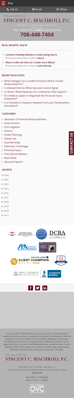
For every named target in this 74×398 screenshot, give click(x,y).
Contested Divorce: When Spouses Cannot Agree (31, 88)
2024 (5, 184)
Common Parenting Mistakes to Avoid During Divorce (31, 54)
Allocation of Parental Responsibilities (25, 119)
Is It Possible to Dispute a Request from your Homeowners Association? (37, 104)
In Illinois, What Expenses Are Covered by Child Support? (35, 91)
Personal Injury (12, 150)
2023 (5, 188)
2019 (5, 206)
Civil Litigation (12, 127)
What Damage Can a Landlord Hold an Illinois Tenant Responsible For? (33, 82)
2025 (5, 179)
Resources (31, 377)
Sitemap (45, 380)
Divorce (40, 58)
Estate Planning (44, 65)
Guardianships (12, 142)
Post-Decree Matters (15, 154)
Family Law (10, 138)
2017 (5, 215)
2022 (5, 193)
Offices (61, 9)
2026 (5, 175)
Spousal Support (13, 161)
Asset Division (12, 123)
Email (37, 9)
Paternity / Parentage (16, 146)
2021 (5, 197)
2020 (5, 201)
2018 (5, 210)
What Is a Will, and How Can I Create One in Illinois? (30, 62)
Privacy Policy (32, 380)
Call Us (12, 9)
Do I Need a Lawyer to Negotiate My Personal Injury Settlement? (33, 97)
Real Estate (10, 157)
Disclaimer (43, 377)
